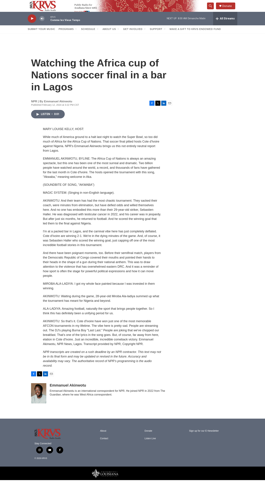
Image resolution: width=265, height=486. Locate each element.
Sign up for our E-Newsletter (204, 437)
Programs (66, 35)
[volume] (42, 24)
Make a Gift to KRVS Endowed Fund (195, 35)
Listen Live (150, 444)
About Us (109, 35)
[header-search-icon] (211, 9)
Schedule (88, 35)
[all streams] (225, 24)
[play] (32, 25)
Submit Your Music (41, 35)
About (103, 437)
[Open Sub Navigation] (76, 35)
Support (156, 35)
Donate (228, 9)
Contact (104, 444)
